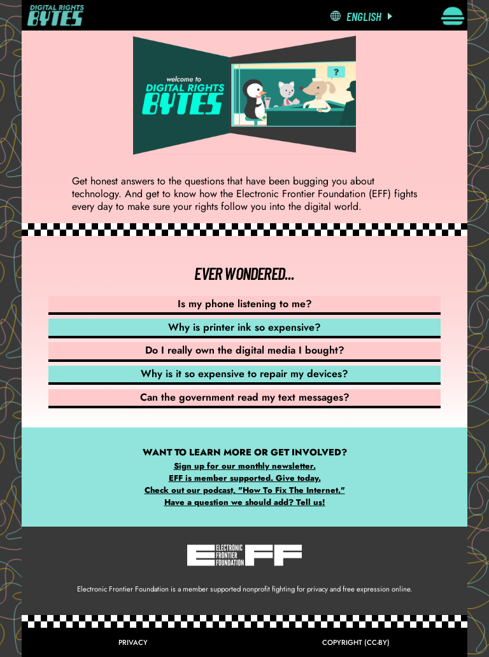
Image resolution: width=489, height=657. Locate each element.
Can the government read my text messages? (245, 397)
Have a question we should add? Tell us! (244, 502)
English (363, 16)
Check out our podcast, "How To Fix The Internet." (245, 490)
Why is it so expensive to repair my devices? (244, 373)
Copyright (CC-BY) (356, 642)
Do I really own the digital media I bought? (244, 350)
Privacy (133, 642)
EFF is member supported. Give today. (245, 478)
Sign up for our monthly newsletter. (245, 466)
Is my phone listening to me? (245, 303)
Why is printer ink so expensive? (244, 327)
